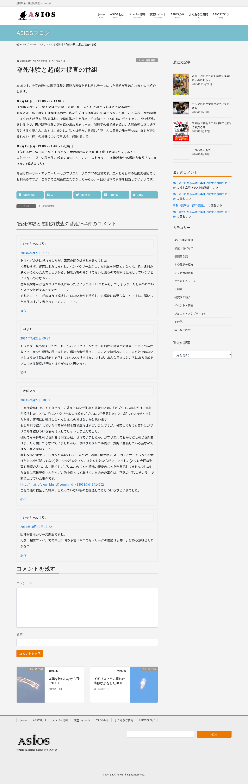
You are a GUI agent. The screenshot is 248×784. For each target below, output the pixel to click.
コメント (24, 583)
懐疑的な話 (181, 256)
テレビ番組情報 (147, 60)
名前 (19, 634)
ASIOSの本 (102, 720)
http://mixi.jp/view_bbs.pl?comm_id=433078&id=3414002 (62, 484)
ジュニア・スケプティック (190, 313)
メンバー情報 (60, 720)
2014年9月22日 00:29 (35, 338)
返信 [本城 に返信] (23, 499)
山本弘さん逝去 (201, 150)
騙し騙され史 (182, 330)
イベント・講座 (183, 305)
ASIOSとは (39, 720)
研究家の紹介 (182, 297)
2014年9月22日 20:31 (35, 400)
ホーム (23, 720)
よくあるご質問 (123, 720)
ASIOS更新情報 (183, 240)
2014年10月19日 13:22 (36, 526)
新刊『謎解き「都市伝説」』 (190, 205)
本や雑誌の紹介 (183, 264)
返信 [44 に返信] (23, 372)
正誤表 (178, 289)
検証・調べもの (183, 248)
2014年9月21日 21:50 (35, 252)
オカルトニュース (185, 281)
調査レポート (82, 720)
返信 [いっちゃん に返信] (23, 310)
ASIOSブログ (147, 720)
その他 (178, 322)
